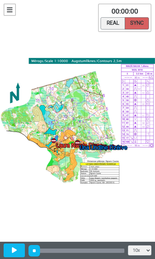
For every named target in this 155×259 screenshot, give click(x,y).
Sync (136, 22)
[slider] (34, 250)
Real (113, 22)
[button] (79, 144)
